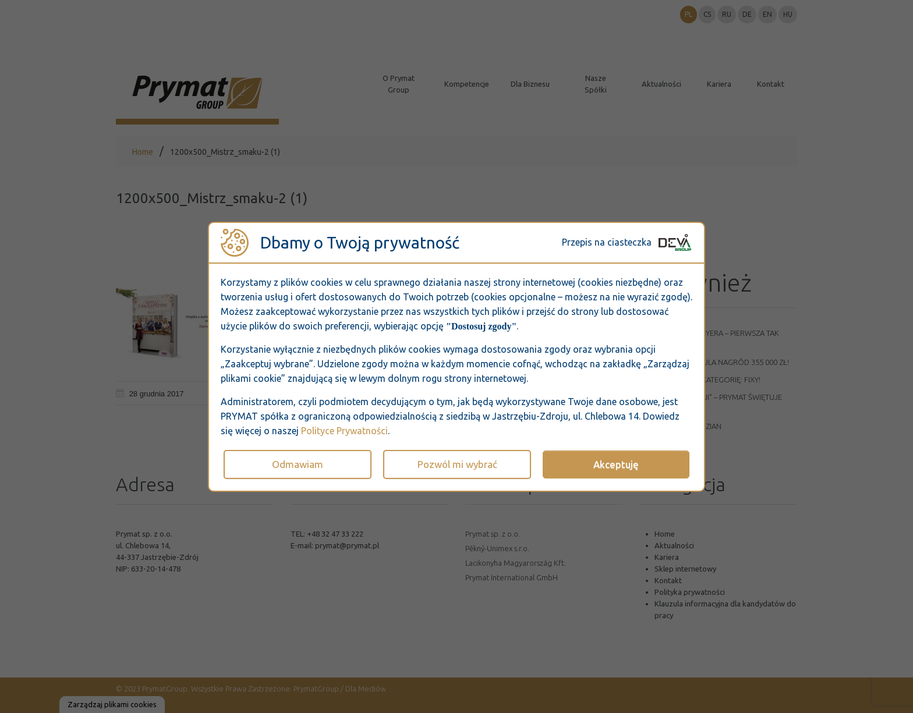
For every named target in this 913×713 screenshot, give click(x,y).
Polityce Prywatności (344, 430)
